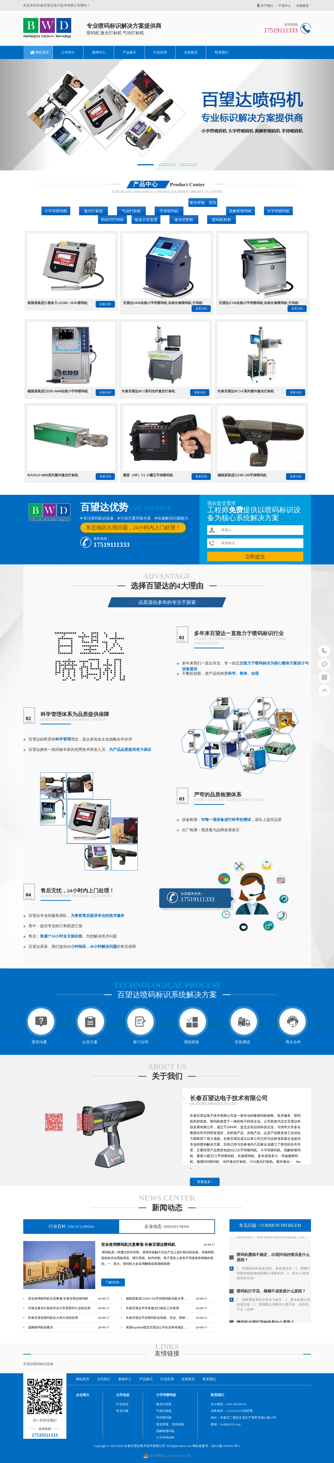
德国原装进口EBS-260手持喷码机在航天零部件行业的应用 (157, 1298)
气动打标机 (164, 1411)
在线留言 (302, 5)
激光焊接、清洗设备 (170, 1424)
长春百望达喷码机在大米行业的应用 (53, 1318)
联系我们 (221, 52)
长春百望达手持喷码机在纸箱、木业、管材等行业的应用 (157, 1318)
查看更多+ (204, 1182)
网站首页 (42, 52)
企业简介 (82, 1395)
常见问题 (270, 1225)
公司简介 (68, 52)
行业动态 (122, 1404)
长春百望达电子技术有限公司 (229, 1098)
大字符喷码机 (165, 1437)
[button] (25, 114)
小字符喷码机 (166, 1395)
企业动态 (166, 1226)
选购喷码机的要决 (40, 1327)
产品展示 (129, 52)
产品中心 (284, 5)
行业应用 (160, 52)
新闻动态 (167, 1208)
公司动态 (122, 1395)
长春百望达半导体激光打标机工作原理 (152, 1308)
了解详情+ (113, 1282)
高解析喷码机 (165, 1431)
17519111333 (324, 651)
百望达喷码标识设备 (38, 1364)
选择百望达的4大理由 (167, 586)
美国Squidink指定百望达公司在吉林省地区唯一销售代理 (157, 1327)
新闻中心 (98, 52)
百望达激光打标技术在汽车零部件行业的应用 (59, 1308)
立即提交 (255, 557)
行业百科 (71, 1226)
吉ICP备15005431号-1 (225, 1446)
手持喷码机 (164, 1417)
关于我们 (267, 5)
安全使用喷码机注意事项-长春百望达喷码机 (138, 1244)
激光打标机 (164, 1404)
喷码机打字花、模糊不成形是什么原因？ (271, 1299)
